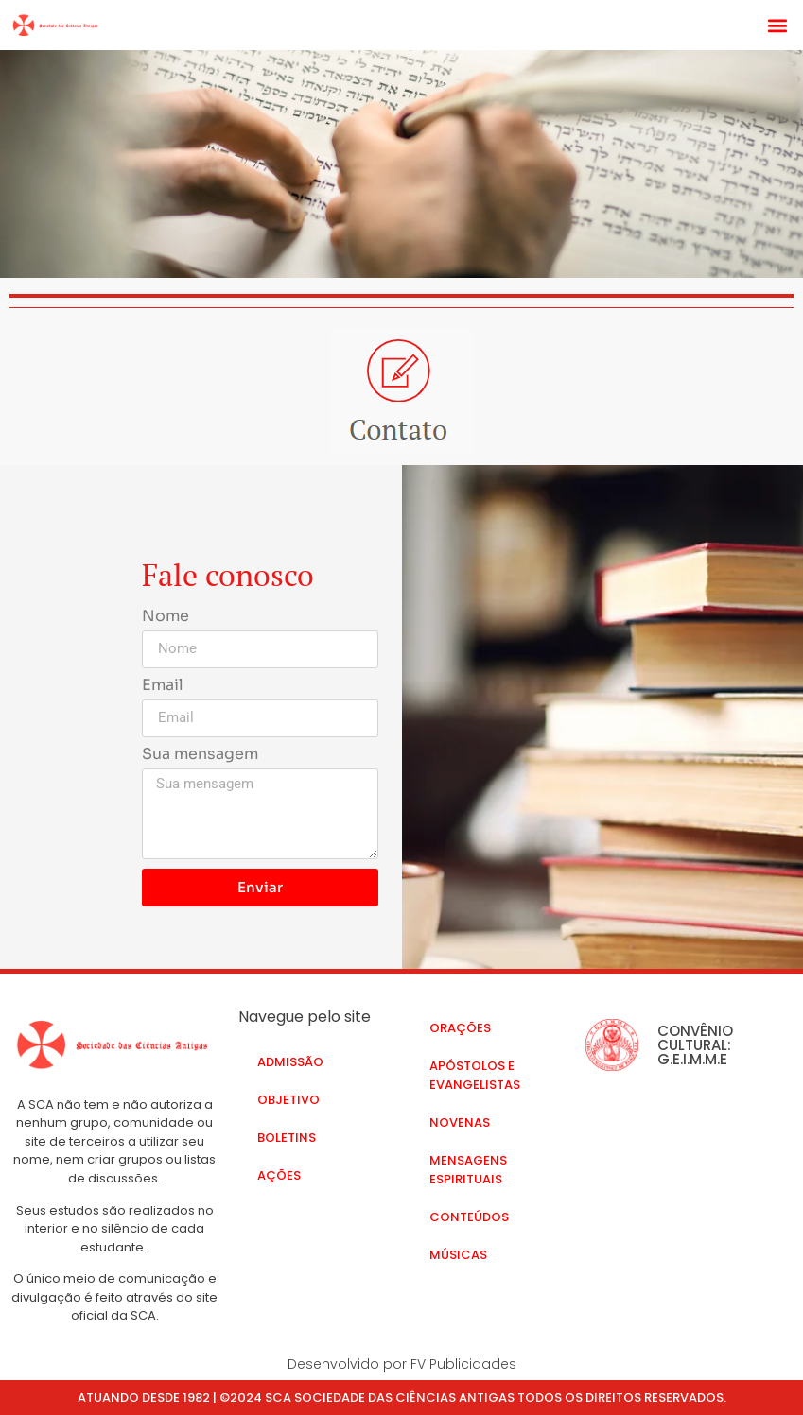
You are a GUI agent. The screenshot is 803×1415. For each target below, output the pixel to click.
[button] (778, 25)
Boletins (286, 1138)
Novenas (459, 1122)
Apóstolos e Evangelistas (474, 1075)
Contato (461, 1293)
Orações (460, 1028)
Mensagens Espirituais (468, 1169)
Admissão (290, 1062)
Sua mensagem (200, 755)
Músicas (458, 1255)
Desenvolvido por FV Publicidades (402, 1364)
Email (162, 686)
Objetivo (288, 1100)
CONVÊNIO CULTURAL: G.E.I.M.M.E (695, 1045)
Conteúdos (469, 1217)
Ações (279, 1175)
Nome (165, 617)
